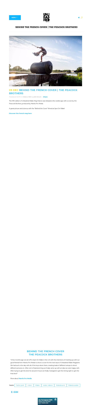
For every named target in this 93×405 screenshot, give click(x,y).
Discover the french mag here (20, 113)
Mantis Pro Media (25, 378)
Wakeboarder (73, 385)
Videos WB (27, 97)
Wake (37, 385)
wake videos (48, 385)
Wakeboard (60, 385)
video (30, 385)
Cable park (20, 385)
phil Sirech (37, 97)
